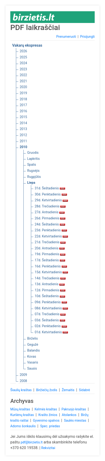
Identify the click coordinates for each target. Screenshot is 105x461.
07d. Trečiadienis (50, 314)
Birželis (32, 338)
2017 (23, 105)
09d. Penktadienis (51, 302)
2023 (23, 69)
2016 (23, 111)
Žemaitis (68, 390)
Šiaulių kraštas (21, 390)
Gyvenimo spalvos (46, 420)
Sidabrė (84, 390)
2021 (23, 81)
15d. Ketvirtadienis (51, 272)
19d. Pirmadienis (50, 254)
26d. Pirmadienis (50, 218)
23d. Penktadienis (51, 230)
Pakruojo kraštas (74, 409)
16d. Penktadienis (51, 266)
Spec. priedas (50, 426)
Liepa (31, 182)
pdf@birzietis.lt (32, 442)
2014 (23, 123)
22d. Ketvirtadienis (51, 236)
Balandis (33, 350)
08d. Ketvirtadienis (51, 308)
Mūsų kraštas (20, 409)
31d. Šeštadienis (50, 188)
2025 (23, 57)
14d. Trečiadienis (50, 278)
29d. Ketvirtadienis (51, 200)
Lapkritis (33, 159)
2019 (23, 93)
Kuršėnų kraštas (22, 415)
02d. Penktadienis (51, 326)
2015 (23, 117)
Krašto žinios (48, 415)
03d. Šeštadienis (50, 320)
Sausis (32, 368)
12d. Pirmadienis (50, 290)
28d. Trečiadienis (50, 206)
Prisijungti (87, 36)
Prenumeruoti (66, 36)
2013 (23, 129)
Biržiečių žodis (47, 390)
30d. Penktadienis (51, 194)
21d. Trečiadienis (50, 242)
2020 (23, 87)
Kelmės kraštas (46, 409)
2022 (23, 75)
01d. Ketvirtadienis (51, 332)
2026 (23, 51)
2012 (23, 135)
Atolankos (69, 415)
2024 (23, 63)
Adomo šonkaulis (23, 426)
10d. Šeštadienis (50, 296)
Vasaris (32, 362)
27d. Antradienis (50, 212)
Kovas (31, 356)
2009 (23, 375)
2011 (23, 141)
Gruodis (33, 152)
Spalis (31, 164)
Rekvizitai (48, 448)
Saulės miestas (75, 420)
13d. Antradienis (50, 284)
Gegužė (32, 344)
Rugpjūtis (34, 177)
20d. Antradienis (50, 248)
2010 (23, 147)
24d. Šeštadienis (50, 224)
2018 (23, 99)
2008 (23, 381)
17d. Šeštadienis (50, 260)
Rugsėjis (33, 170)
